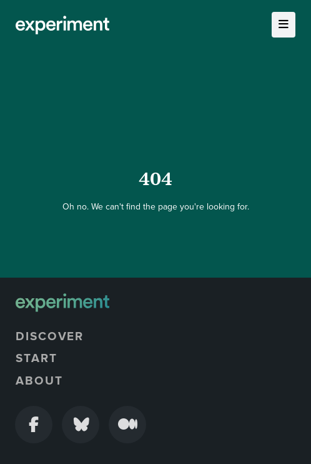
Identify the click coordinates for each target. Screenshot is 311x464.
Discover (50, 336)
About (39, 381)
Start (36, 358)
